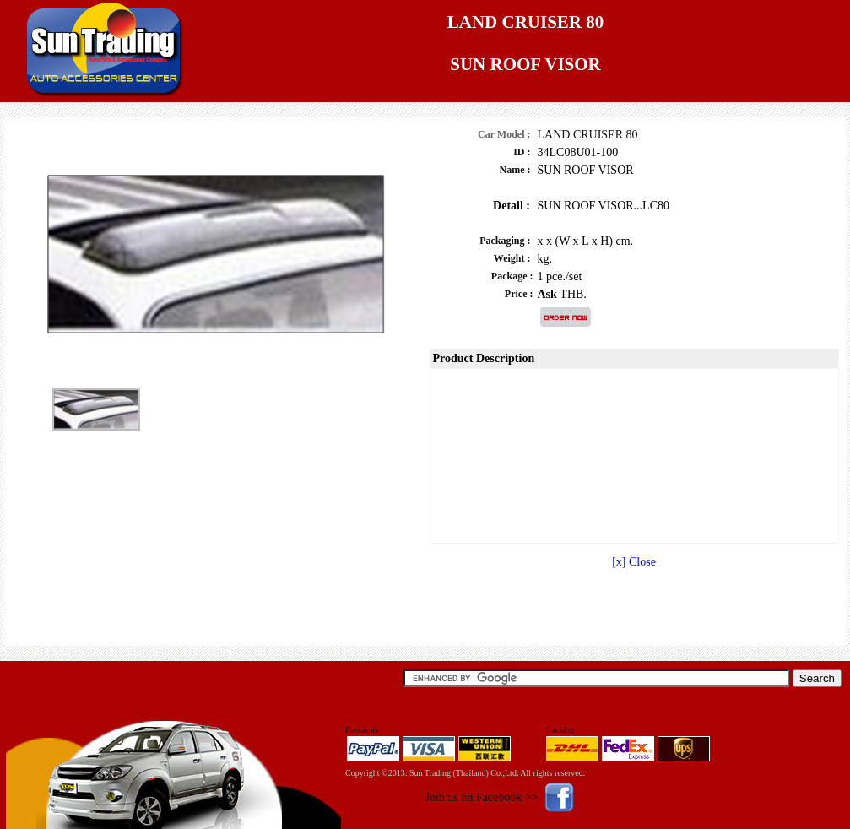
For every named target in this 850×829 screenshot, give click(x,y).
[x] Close (634, 561)
